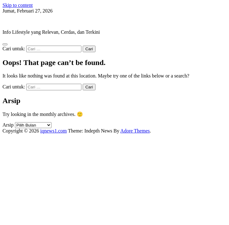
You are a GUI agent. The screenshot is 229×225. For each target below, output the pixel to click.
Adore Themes (135, 130)
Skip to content (17, 5)
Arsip (8, 125)
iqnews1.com (15, 21)
